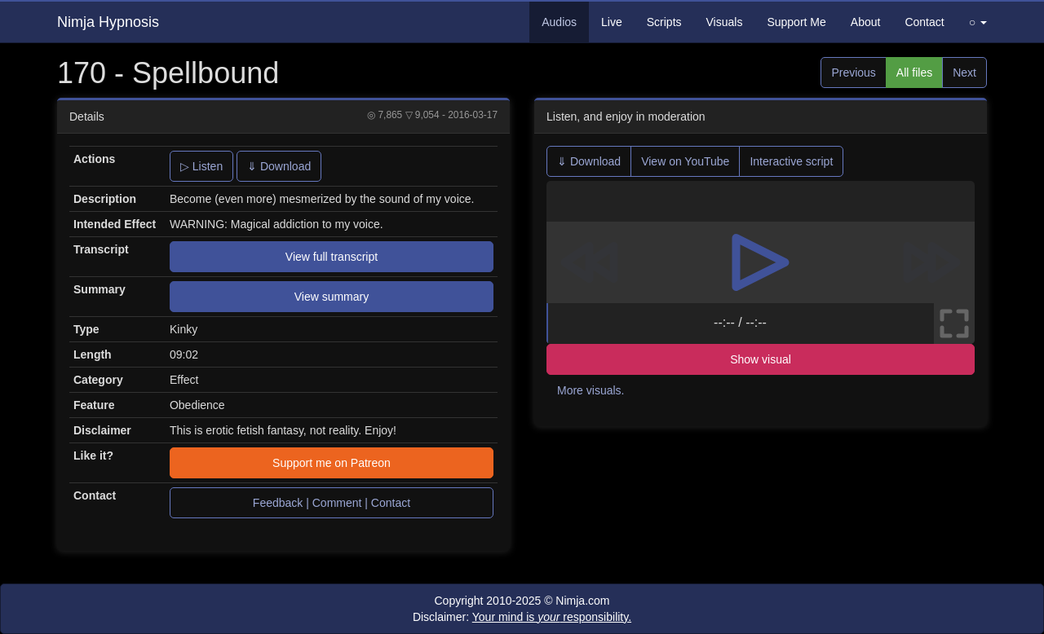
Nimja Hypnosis (108, 22)
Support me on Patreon (331, 462)
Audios (559, 22)
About (866, 22)
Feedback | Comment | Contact (331, 502)
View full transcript (331, 256)
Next (964, 72)
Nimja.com (582, 600)
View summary (331, 296)
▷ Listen (201, 166)
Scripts (664, 22)
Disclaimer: (522, 616)
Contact (924, 22)
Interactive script (791, 161)
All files (914, 72)
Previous (853, 72)
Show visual (760, 359)
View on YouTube (685, 161)
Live (611, 22)
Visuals (724, 22)
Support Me (796, 22)
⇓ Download (279, 166)
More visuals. (590, 390)
